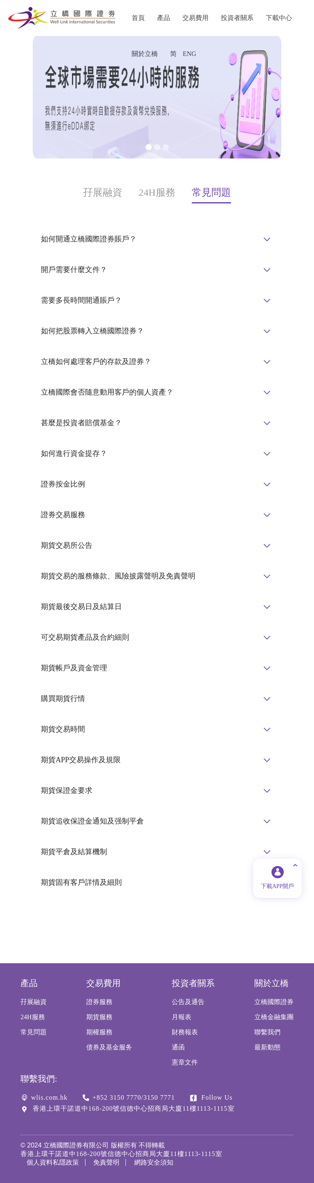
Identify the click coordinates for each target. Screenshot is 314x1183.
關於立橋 (145, 53)
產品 (163, 17)
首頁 (138, 17)
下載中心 (279, 17)
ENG (189, 53)
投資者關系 (237, 17)
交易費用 (195, 17)
